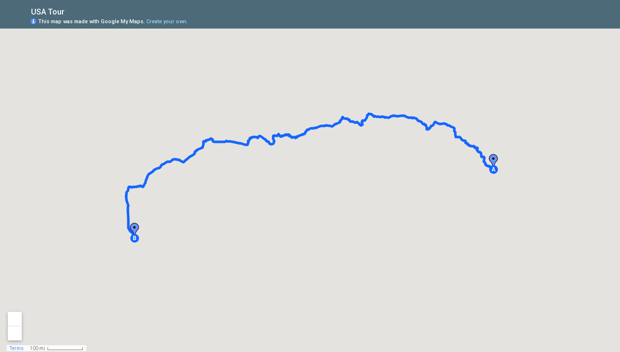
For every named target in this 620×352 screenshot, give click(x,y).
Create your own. (167, 21)
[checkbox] (72, 10)
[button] (493, 169)
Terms (17, 348)
